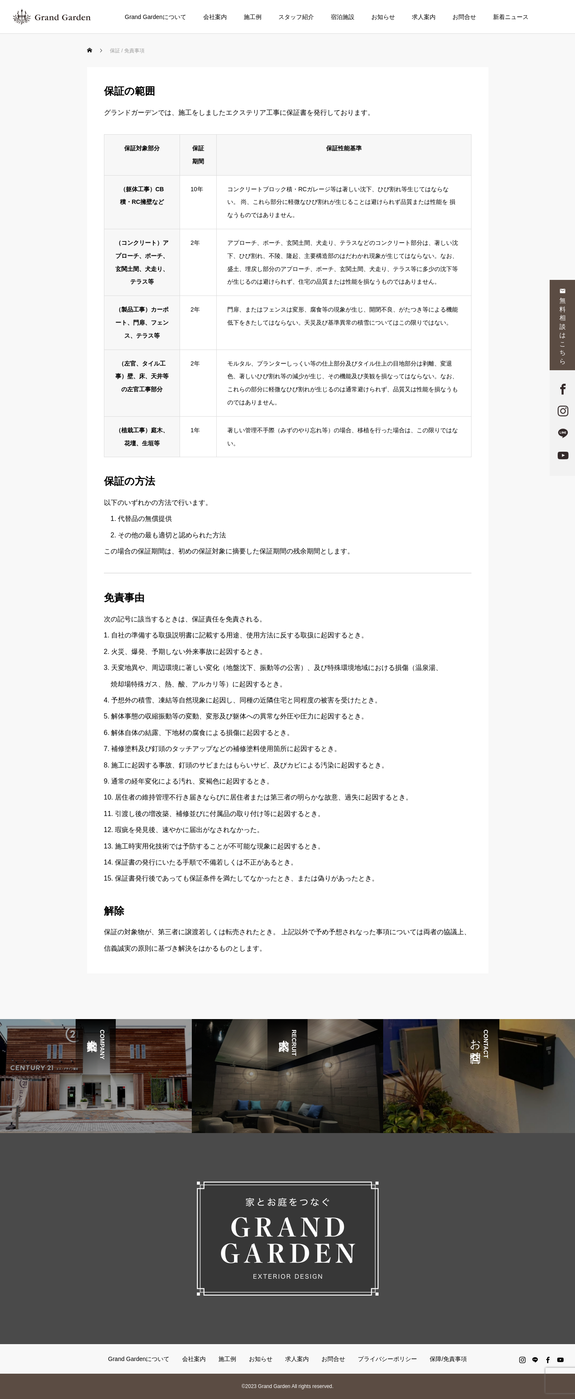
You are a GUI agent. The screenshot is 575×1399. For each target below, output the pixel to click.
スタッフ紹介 (296, 17)
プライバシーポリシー (387, 1359)
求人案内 (424, 17)
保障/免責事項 (448, 1359)
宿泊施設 (342, 17)
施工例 (253, 17)
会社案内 (215, 17)
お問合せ (464, 17)
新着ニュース (511, 17)
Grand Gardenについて (155, 17)
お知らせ (383, 17)
